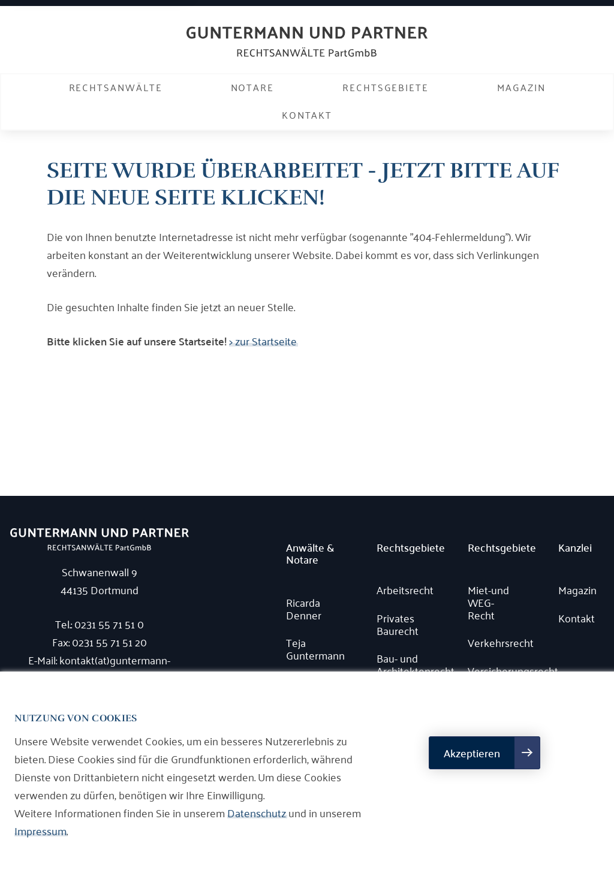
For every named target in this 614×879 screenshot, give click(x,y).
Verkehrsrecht (495, 642)
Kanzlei (575, 547)
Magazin (521, 87)
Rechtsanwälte (115, 87)
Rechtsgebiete (385, 87)
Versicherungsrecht (495, 670)
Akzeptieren (472, 753)
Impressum (40, 830)
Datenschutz (256, 812)
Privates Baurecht (398, 624)
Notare (253, 87)
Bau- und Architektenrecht (404, 664)
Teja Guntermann (314, 648)
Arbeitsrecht (404, 589)
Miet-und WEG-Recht (488, 602)
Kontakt (307, 114)
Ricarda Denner (303, 608)
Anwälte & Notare (310, 553)
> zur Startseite (263, 340)
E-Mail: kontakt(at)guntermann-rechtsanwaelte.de (99, 669)
